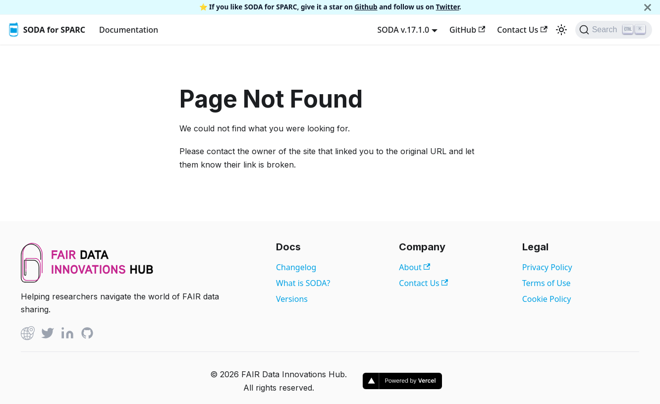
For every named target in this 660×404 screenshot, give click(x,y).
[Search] (613, 30)
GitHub (467, 29)
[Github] (28, 335)
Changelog (296, 267)
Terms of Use (546, 283)
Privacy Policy (547, 267)
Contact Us (522, 29)
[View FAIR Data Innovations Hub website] (87, 279)
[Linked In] (67, 335)
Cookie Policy (546, 298)
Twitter (447, 6)
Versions (292, 298)
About (414, 267)
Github (366, 6)
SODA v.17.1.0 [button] (403, 29)
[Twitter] (48, 335)
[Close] (647, 7)
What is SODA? (303, 283)
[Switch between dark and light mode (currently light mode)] (561, 30)
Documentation (128, 29)
